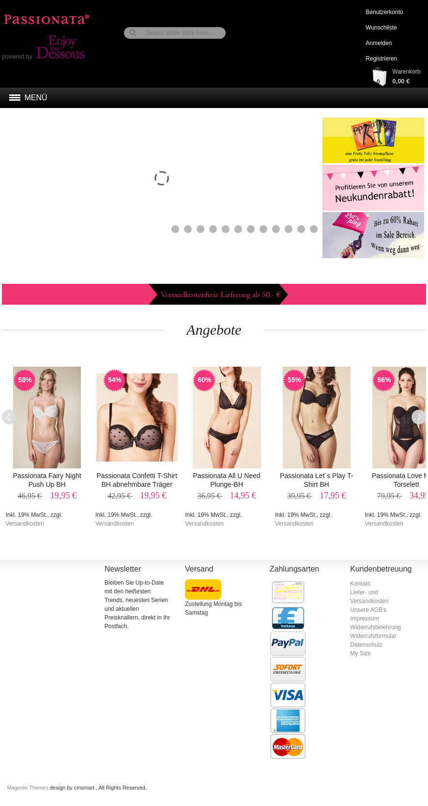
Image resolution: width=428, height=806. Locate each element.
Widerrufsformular (373, 636)
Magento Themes (28, 787)
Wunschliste (381, 27)
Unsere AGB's (368, 609)
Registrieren (381, 58)
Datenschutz (366, 644)
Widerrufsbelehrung (375, 627)
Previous (9, 417)
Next (419, 417)
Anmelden (379, 43)
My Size (360, 653)
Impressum (364, 618)
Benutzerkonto (384, 12)
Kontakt (360, 583)
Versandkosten (24, 523)
